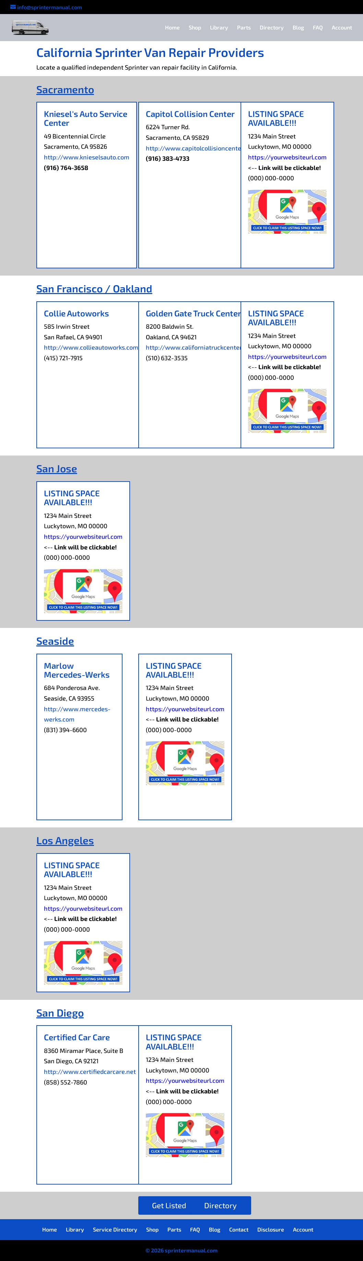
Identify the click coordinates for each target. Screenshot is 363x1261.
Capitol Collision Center (190, 114)
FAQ (318, 28)
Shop (195, 28)
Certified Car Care (77, 1037)
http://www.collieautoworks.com (91, 347)
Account (342, 28)
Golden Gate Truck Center (193, 313)
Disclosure (270, 1229)
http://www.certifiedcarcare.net (90, 1071)
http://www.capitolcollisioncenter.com (201, 148)
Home (172, 28)
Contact (238, 1229)
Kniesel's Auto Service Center (85, 118)
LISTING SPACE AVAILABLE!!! (276, 118)
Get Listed (169, 1205)
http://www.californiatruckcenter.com (200, 347)
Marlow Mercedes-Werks (77, 669)
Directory (272, 28)
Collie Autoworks (76, 313)
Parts (244, 28)
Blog (298, 28)
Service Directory (115, 1229)
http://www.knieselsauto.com (86, 157)
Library (219, 28)
